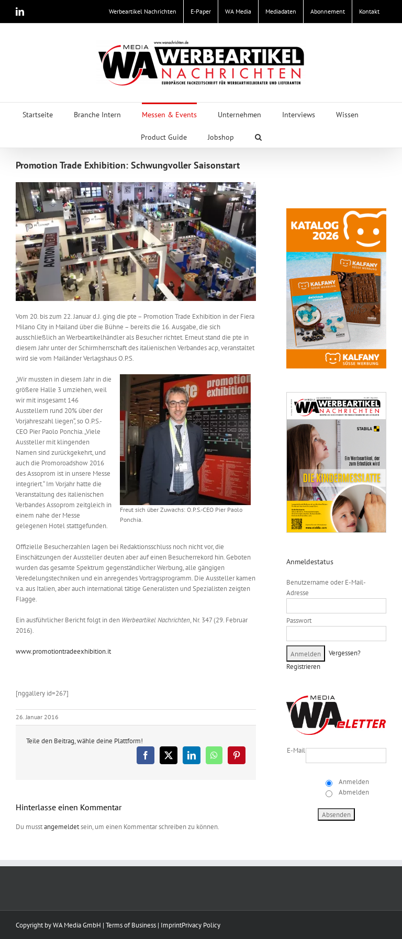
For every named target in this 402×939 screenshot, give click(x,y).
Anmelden (353, 781)
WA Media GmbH (77, 925)
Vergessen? (345, 653)
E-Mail (296, 750)
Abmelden (353, 792)
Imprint (171, 925)
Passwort (298, 620)
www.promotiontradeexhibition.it (63, 651)
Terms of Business (131, 925)
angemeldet (61, 826)
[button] (258, 136)
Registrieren (303, 666)
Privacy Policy (201, 925)
